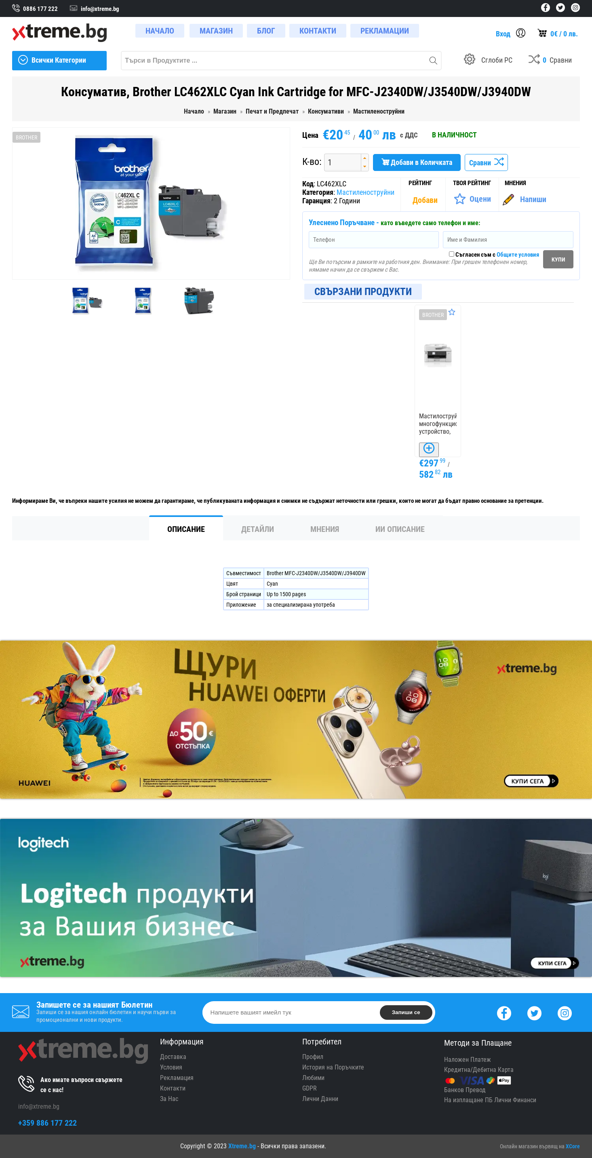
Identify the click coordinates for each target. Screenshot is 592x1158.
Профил (312, 1057)
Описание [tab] (186, 529)
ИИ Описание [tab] (400, 529)
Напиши (533, 199)
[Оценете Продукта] (472, 199)
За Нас (169, 1099)
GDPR (309, 1088)
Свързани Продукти (363, 291)
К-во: (312, 161)
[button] (365, 158)
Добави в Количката (416, 162)
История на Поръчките (333, 1067)
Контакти (172, 1088)
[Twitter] (534, 1012)
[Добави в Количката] (429, 450)
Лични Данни (320, 1099)
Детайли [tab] (257, 529)
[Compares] (550, 60)
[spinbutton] (340, 162)
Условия (171, 1067)
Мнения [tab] (324, 529)
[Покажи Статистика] (426, 200)
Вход (503, 34)
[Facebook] (504, 1012)
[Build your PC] (488, 60)
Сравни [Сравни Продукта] (486, 162)
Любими (313, 1078)
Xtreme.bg (242, 1146)
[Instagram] (565, 1012)
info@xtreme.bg (38, 1106)
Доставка (173, 1057)
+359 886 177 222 (47, 1123)
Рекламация (177, 1078)
